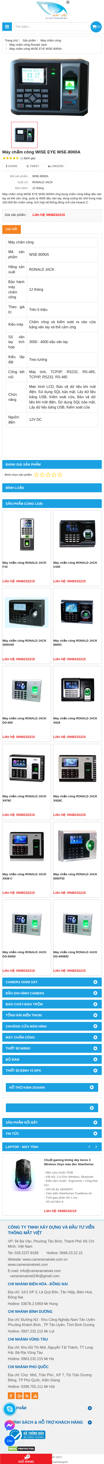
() (98, 26)
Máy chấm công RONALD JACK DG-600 (24, 720)
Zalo (10, 1441)
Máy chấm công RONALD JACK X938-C (24, 876)
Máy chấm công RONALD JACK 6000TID (75, 876)
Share (12, 166)
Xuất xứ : (23, 182)
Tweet (32, 166)
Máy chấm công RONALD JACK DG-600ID (24, 954)
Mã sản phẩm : (19, 176)
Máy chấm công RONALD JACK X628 (75, 720)
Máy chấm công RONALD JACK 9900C (75, 643)
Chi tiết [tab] (12, 229)
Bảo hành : (22, 188)
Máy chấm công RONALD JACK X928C (75, 798)
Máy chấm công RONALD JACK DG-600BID (75, 954)
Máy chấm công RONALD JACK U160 (75, 565)
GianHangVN (60, 1461)
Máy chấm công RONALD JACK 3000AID (24, 643)
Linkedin (56, 166)
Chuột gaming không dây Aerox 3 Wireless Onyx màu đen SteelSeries (68, 1162)
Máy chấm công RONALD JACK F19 (24, 565)
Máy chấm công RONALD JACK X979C (24, 798)
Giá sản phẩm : (16, 215)
